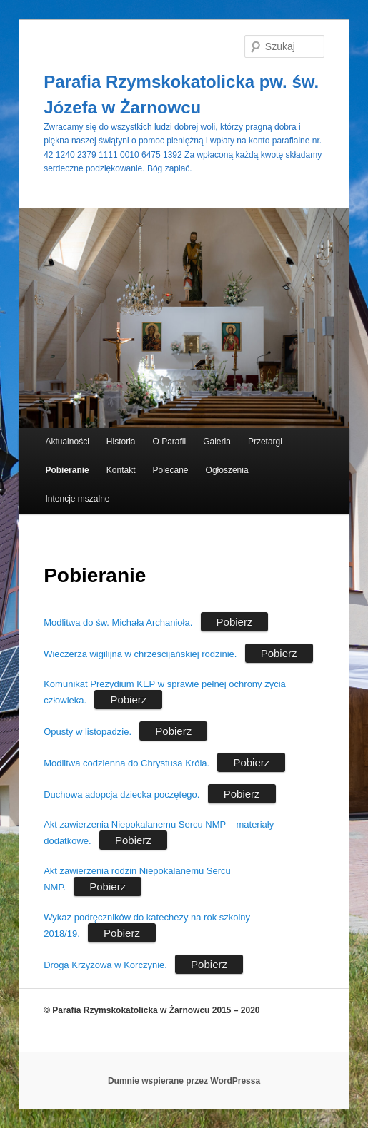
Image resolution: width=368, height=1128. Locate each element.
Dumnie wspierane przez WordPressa (184, 1081)
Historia (121, 442)
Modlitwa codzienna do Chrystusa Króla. (126, 763)
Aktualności (67, 442)
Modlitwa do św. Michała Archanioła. (118, 622)
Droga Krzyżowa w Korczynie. (105, 965)
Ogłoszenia (227, 470)
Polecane (171, 470)
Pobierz (235, 622)
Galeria (217, 442)
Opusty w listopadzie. (87, 731)
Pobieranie (67, 470)
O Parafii (170, 442)
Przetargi (265, 442)
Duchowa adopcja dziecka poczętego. (121, 794)
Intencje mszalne (77, 499)
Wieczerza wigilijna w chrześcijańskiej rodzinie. (140, 654)
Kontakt (121, 470)
